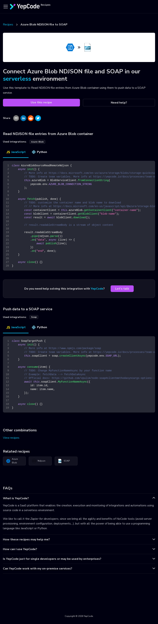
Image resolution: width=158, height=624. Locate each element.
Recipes (8, 25)
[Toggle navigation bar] (5, 6)
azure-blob (37, 141)
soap (34, 317)
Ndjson (38, 461)
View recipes (11, 438)
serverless (17, 79)
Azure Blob (12, 461)
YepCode (97, 289)
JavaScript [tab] (16, 152)
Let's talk (122, 289)
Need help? (119, 103)
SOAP (64, 461)
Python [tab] (39, 152)
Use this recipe (41, 102)
